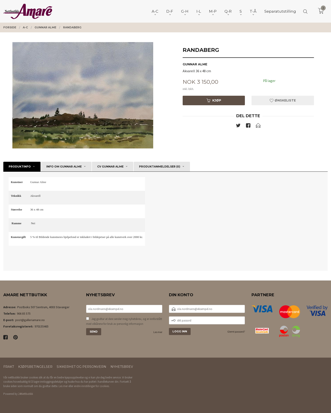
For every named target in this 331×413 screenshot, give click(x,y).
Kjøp (214, 100)
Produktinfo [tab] (20, 166)
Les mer (157, 332)
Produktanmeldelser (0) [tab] (159, 166)
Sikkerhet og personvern (81, 367)
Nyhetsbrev (121, 367)
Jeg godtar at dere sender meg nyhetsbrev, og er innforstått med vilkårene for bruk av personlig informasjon (124, 321)
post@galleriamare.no (30, 320)
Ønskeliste (283, 100)
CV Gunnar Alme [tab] (110, 166)
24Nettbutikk (25, 394)
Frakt (8, 367)
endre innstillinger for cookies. (92, 386)
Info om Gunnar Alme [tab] (64, 166)
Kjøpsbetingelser (35, 367)
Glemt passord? (236, 331)
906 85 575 (24, 314)
